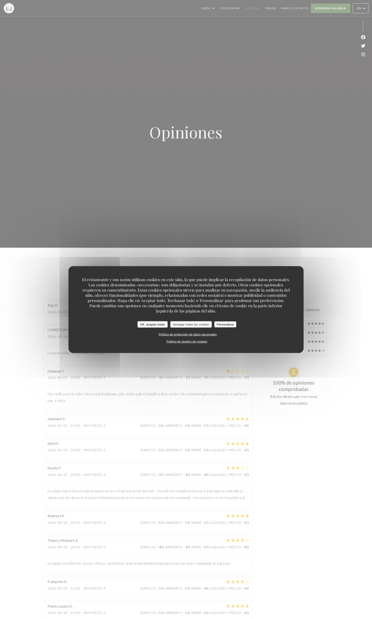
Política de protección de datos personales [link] (187, 334)
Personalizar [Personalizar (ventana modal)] (225, 324)
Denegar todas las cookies (191, 324)
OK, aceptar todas (152, 324)
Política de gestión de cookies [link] (186, 341)
